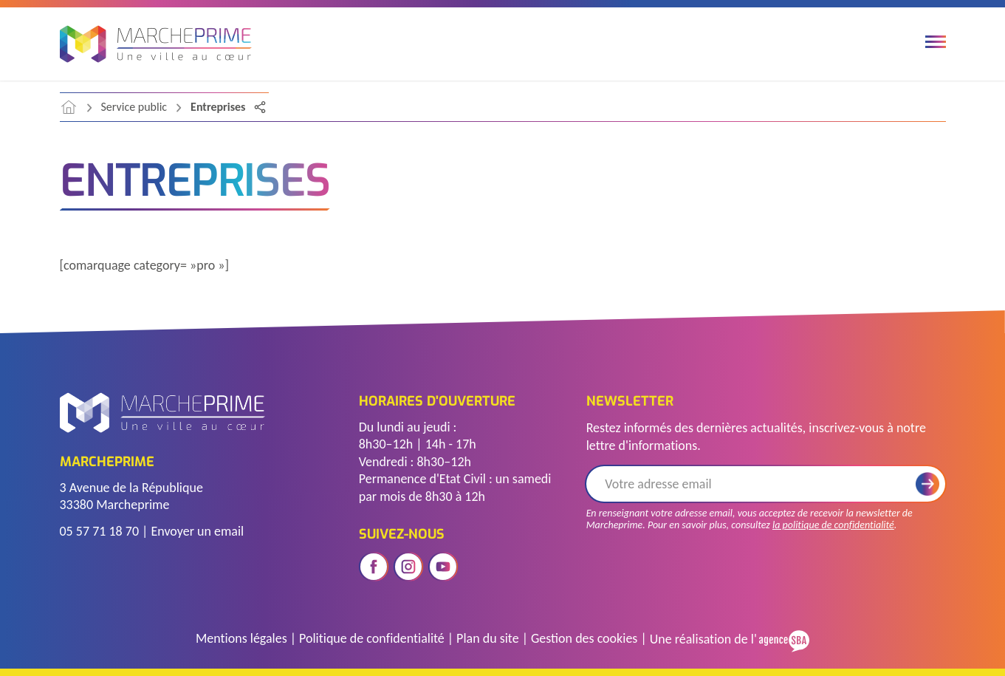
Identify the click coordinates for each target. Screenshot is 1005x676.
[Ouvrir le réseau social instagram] (408, 566)
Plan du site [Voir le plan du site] (487, 638)
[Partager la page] (260, 107)
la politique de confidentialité (833, 525)
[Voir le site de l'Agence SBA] (783, 639)
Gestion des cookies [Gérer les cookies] (584, 638)
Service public (134, 107)
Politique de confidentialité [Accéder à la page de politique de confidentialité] (372, 638)
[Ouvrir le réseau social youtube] (443, 566)
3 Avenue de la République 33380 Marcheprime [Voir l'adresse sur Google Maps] (131, 496)
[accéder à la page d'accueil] (69, 107)
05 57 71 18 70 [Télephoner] (100, 531)
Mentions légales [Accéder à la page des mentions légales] (241, 638)
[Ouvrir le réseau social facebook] (373, 566)
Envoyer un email (197, 531)
